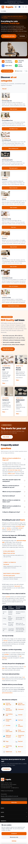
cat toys (9, 529)
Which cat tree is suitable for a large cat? (11, 460)
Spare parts (17, 587)
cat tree (8, 598)
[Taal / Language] (20, 7)
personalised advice (7, 694)
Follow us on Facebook (7, 790)
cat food (9, 531)
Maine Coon (11, 475)
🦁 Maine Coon (18, 71)
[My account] (26, 6)
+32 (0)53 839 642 (5, 787)
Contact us (6, 769)
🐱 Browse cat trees (9, 36)
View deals (7, 437)
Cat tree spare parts (9, 577)
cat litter (6, 655)
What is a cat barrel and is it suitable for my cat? (10, 487)
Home (2, 11)
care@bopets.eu (15, 787)
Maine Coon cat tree (9, 554)
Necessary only (14, 837)
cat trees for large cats (14, 471)
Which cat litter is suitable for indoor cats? (11, 502)
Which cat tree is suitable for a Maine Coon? (11, 508)
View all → (5, 90)
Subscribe (14, 802)
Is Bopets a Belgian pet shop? (11, 513)
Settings (14, 840)
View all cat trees (8, 350)
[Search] (23, 6)
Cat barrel (6, 566)
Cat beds (22, 36)
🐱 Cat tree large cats (7, 71)
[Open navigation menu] (15, 6)
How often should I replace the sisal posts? (11, 481)
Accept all (14, 833)
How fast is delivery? (8, 497)
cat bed (20, 529)
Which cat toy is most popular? (11, 493)
